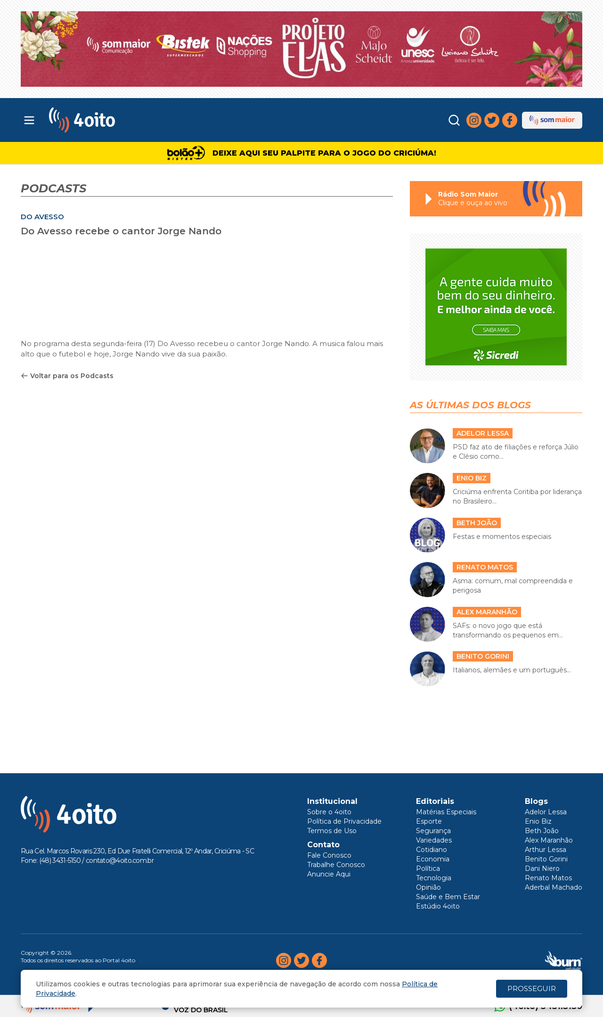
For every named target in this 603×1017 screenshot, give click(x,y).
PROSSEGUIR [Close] (531, 988)
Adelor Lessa (546, 812)
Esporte (429, 821)
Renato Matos (548, 878)
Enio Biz (538, 821)
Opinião (428, 887)
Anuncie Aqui (328, 874)
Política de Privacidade (344, 821)
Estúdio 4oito (438, 906)
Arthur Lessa (545, 849)
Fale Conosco (329, 855)
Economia (432, 859)
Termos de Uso (332, 831)
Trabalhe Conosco (336, 864)
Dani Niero (542, 868)
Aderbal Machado (553, 887)
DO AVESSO (42, 216)
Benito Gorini (546, 859)
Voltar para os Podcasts (67, 376)
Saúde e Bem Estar (448, 897)
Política (428, 868)
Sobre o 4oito (329, 812)
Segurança (433, 831)
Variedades (434, 840)
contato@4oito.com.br (120, 860)
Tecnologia (433, 878)
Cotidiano (431, 849)
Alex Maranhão (549, 840)
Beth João (542, 831)
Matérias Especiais (446, 812)
